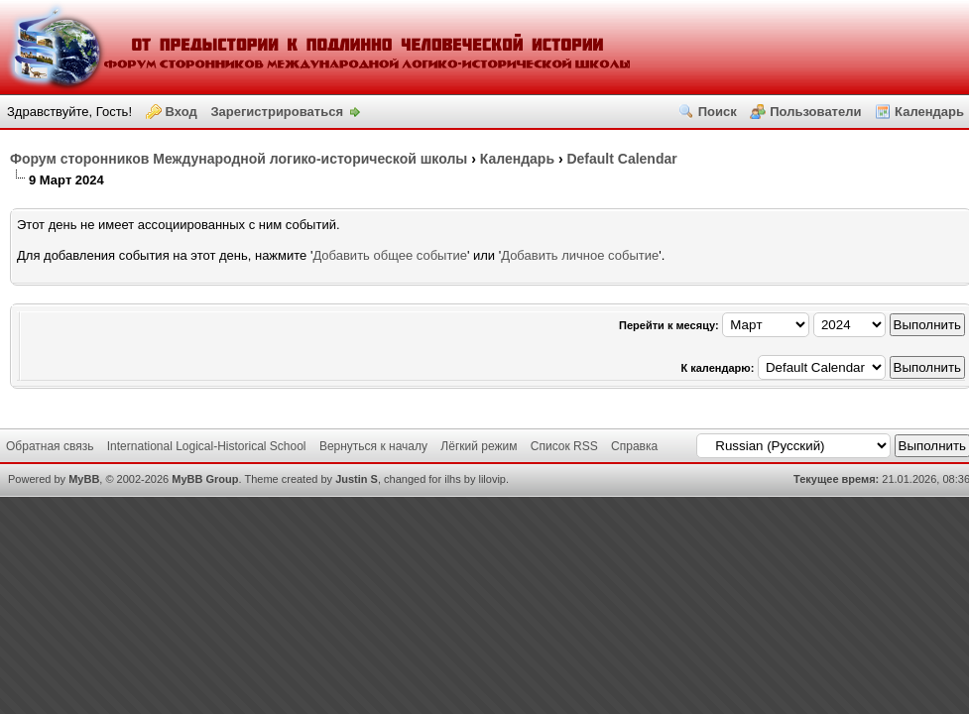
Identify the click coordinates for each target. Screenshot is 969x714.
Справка (634, 446)
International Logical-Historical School (206, 446)
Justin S (356, 479)
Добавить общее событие (389, 255)
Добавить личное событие (580, 255)
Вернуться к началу (373, 446)
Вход (181, 111)
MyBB (83, 479)
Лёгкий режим (478, 446)
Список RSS (564, 446)
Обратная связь (49, 446)
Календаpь (517, 159)
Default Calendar (621, 159)
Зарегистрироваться (276, 111)
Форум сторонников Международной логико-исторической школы (238, 159)
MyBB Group (205, 479)
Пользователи (815, 111)
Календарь (929, 111)
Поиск (717, 111)
